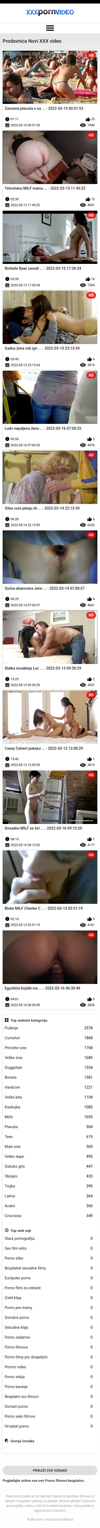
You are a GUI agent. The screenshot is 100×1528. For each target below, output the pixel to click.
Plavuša (49, 1127)
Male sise (49, 1146)
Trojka (49, 1186)
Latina (49, 1196)
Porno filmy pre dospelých (49, 1357)
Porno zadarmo (49, 1337)
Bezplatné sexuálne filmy (49, 1268)
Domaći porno (49, 1406)
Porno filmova (49, 1347)
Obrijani (49, 1176)
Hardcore (49, 1087)
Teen (49, 1137)
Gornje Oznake (22, 1441)
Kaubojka (49, 1107)
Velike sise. (49, 1058)
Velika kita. (49, 1097)
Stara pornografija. (49, 1238)
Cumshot (49, 1038)
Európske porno (49, 1278)
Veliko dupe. (49, 1156)
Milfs (49, 1117)
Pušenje (49, 1028)
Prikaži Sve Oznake (50, 1470)
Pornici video (49, 1367)
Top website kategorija (28, 1020)
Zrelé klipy (49, 1298)
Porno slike (49, 1258)
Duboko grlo (49, 1166)
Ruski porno (35, 1519)
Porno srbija (49, 1377)
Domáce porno (49, 1317)
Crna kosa (49, 1216)
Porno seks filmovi (49, 1416)
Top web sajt (20, 1230)
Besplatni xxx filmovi (49, 1396)
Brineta (49, 1077)
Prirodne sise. (49, 1048)
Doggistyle (49, 1067)
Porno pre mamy (49, 1308)
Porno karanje (49, 1387)
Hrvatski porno (49, 1426)
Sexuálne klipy (49, 1327)
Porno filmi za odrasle (49, 1288)
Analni (49, 1206)
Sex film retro (49, 1248)
